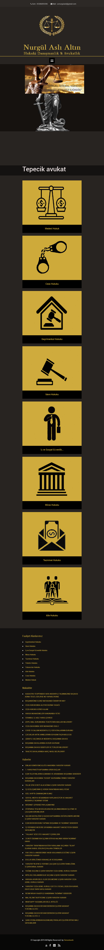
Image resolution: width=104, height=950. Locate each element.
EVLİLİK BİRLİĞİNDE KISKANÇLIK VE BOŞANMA (43, 860)
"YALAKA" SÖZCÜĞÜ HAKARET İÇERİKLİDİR (42, 834)
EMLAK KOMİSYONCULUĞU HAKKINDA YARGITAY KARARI (47, 765)
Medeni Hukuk (30, 680)
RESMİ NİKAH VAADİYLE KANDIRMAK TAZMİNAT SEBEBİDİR (48, 893)
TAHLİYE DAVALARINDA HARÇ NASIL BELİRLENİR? (45, 752)
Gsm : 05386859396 (39, 4)
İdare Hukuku (30, 646)
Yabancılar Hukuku (32, 667)
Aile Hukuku (29, 672)
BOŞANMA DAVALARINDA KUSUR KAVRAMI (42, 743)
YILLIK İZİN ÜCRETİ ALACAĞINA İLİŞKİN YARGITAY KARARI (48, 785)
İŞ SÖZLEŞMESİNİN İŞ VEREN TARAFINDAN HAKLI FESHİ (47, 789)
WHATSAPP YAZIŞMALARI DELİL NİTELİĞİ (41, 902)
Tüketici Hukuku (31, 663)
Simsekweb (68, 940)
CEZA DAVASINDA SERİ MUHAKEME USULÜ (42, 726)
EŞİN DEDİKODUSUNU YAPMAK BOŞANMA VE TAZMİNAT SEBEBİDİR (51, 823)
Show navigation (52, 60)
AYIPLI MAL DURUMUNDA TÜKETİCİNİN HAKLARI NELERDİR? (48, 722)
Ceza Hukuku (30, 676)
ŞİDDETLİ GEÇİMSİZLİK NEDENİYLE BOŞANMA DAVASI (46, 739)
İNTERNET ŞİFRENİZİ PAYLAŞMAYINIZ (40, 805)
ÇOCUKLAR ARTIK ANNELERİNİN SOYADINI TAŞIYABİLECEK (48, 735)
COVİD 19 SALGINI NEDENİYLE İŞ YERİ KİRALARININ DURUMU (49, 730)
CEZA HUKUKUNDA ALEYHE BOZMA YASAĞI (42, 705)
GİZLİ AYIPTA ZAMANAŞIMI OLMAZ (38, 794)
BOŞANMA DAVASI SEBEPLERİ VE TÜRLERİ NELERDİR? (46, 747)
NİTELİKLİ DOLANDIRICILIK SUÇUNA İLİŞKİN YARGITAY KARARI (49, 875)
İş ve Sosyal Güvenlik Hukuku (36, 650)
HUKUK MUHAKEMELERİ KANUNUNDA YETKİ (42, 714)
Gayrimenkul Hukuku (33, 642)
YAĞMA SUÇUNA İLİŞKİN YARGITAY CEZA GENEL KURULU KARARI (51, 871)
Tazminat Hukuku (32, 659)
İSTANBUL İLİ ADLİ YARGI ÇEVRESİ (38, 718)
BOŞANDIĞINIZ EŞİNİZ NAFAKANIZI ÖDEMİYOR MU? (45, 701)
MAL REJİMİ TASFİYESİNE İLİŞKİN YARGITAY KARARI (45, 898)
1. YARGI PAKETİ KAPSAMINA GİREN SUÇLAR (42, 770)
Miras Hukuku (30, 655)
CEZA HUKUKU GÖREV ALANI (36, 709)
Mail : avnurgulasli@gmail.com (63, 4)
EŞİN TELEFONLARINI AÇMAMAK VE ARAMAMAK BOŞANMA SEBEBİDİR (53, 774)
